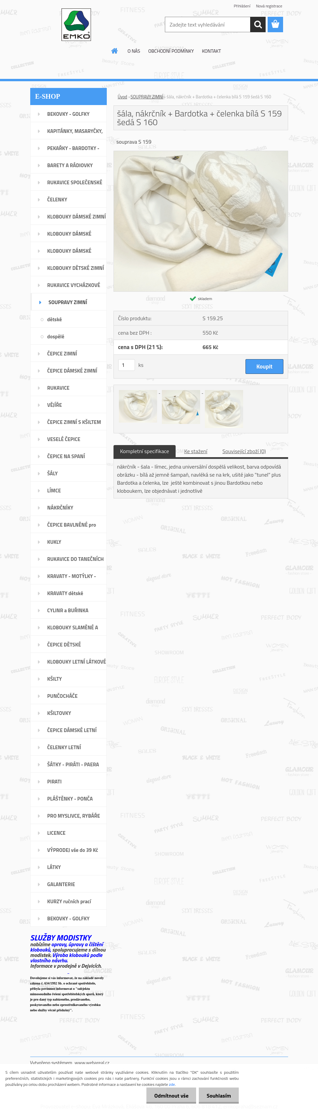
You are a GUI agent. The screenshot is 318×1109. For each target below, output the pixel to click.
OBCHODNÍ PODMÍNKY (171, 50)
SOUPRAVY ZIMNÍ (147, 96)
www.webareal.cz (92, 1062)
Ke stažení (195, 451)
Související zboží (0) (244, 451)
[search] (258, 24)
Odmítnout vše (169, 1096)
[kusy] (126, 365)
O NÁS (134, 50)
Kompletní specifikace (144, 451)
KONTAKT (211, 50)
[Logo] (76, 25)
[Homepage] (114, 50)
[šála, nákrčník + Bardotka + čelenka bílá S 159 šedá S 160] (201, 154)
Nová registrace (269, 6)
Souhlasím (218, 1096)
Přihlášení (242, 6)
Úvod (122, 96)
